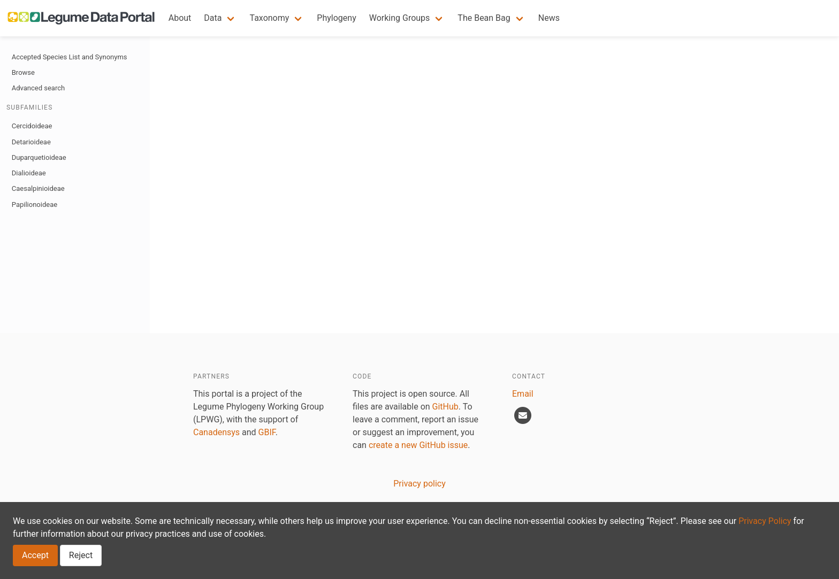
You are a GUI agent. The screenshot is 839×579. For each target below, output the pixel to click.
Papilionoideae (34, 204)
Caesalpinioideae (38, 188)
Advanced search (38, 88)
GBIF (267, 432)
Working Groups (399, 18)
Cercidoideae (32, 126)
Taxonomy (269, 18)
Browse (23, 72)
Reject (81, 555)
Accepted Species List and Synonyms (69, 57)
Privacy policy (419, 483)
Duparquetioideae (39, 157)
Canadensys (216, 432)
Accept (35, 555)
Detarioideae (31, 142)
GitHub (445, 407)
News (549, 18)
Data (213, 18)
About (180, 18)
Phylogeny (336, 18)
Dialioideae (29, 173)
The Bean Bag (483, 18)
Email (522, 394)
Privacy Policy (764, 521)
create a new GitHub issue (418, 445)
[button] (220, 18)
